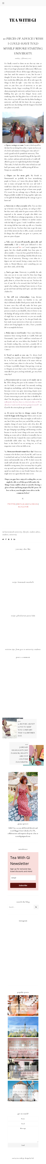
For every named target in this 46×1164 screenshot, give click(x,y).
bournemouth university (13, 532)
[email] (23, 877)
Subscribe (23, 885)
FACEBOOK (33, 504)
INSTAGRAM (22, 504)
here (20, 247)
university (13, 535)
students (5, 535)
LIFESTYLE (26, 532)
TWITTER (11, 504)
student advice (35, 532)
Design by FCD (29, 1158)
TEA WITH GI (20, 1158)
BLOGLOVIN (23, 507)
